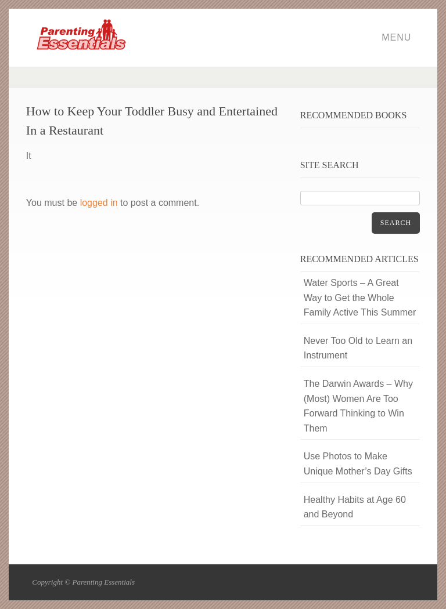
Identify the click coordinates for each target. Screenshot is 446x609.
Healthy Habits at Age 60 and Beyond (355, 507)
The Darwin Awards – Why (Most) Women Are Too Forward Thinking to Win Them (358, 406)
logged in (99, 203)
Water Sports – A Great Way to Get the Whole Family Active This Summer (360, 297)
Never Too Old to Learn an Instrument (358, 348)
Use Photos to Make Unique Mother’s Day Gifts (358, 463)
